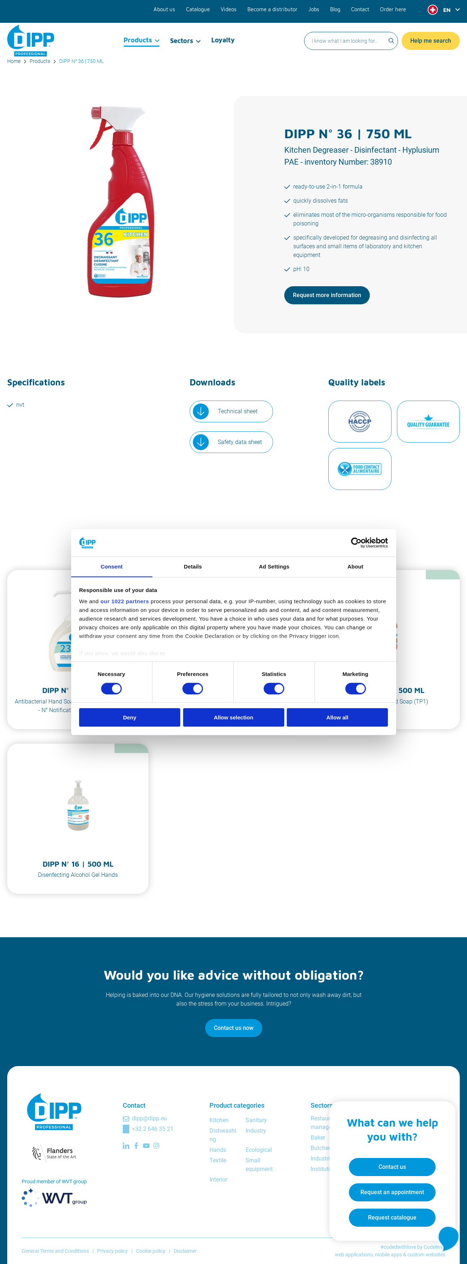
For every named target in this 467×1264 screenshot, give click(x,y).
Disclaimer (185, 1251)
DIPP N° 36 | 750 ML (81, 61)
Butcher (320, 1148)
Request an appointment (389, 1190)
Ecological (259, 1149)
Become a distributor (275, 8)
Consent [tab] (112, 566)
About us (170, 8)
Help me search (430, 34)
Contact (361, 8)
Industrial (322, 1158)
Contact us (389, 1164)
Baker (318, 1137)
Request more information (327, 295)
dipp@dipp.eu (149, 1118)
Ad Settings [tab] (274, 566)
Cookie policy (150, 1251)
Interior (218, 1179)
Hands (217, 1149)
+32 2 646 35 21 (152, 1128)
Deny (130, 718)
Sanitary (256, 1120)
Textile (217, 1160)
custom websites (426, 1254)
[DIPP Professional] (30, 34)
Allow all (338, 718)
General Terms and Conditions (55, 1251)
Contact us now (234, 1027)
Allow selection (233, 718)
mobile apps (388, 1254)
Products (138, 34)
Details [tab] (193, 566)
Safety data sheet (240, 442)
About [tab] (355, 566)
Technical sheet (238, 411)
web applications (354, 1254)
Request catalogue (390, 1215)
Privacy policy (112, 1251)
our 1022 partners (124, 602)
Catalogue (203, 8)
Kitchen (219, 1120)
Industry (256, 1130)
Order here (393, 8)
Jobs (315, 8)
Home (14, 61)
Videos (233, 8)
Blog (336, 8)
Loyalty (222, 34)
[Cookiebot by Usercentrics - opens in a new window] (356, 542)
